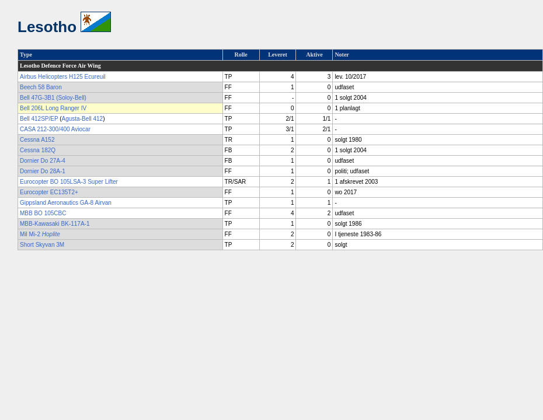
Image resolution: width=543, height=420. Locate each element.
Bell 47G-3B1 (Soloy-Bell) (53, 97)
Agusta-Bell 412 (82, 119)
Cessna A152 (37, 139)
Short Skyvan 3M (42, 245)
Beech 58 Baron (41, 87)
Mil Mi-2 (40, 234)
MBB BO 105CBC (43, 213)
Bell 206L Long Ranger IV (53, 108)
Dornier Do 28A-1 (42, 171)
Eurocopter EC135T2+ (49, 192)
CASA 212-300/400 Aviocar (55, 129)
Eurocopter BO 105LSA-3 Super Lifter (69, 181)
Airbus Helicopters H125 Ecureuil (63, 77)
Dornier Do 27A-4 (42, 161)
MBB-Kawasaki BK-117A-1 (55, 223)
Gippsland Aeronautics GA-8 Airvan (66, 203)
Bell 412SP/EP (39, 119)
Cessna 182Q (37, 150)
